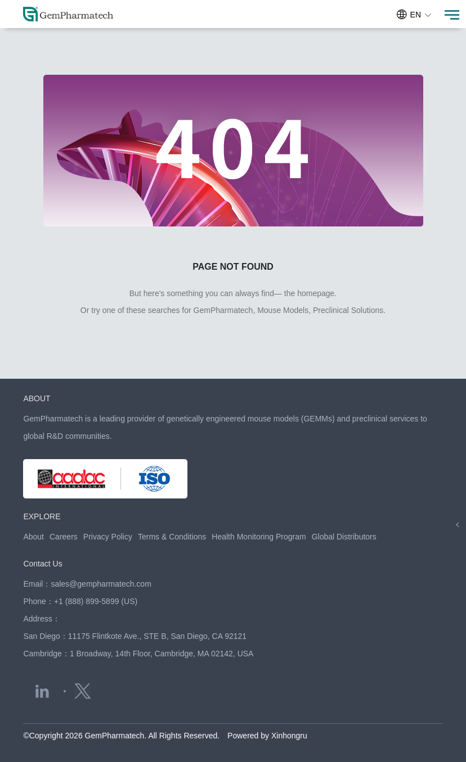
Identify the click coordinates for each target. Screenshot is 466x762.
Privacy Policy (107, 536)
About (33, 536)
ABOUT (36, 398)
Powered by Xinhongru (267, 735)
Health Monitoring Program (259, 536)
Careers (64, 536)
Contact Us (42, 563)
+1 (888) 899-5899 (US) (95, 601)
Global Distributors (344, 536)
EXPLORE (41, 516)
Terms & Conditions (172, 536)
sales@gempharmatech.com (101, 583)
